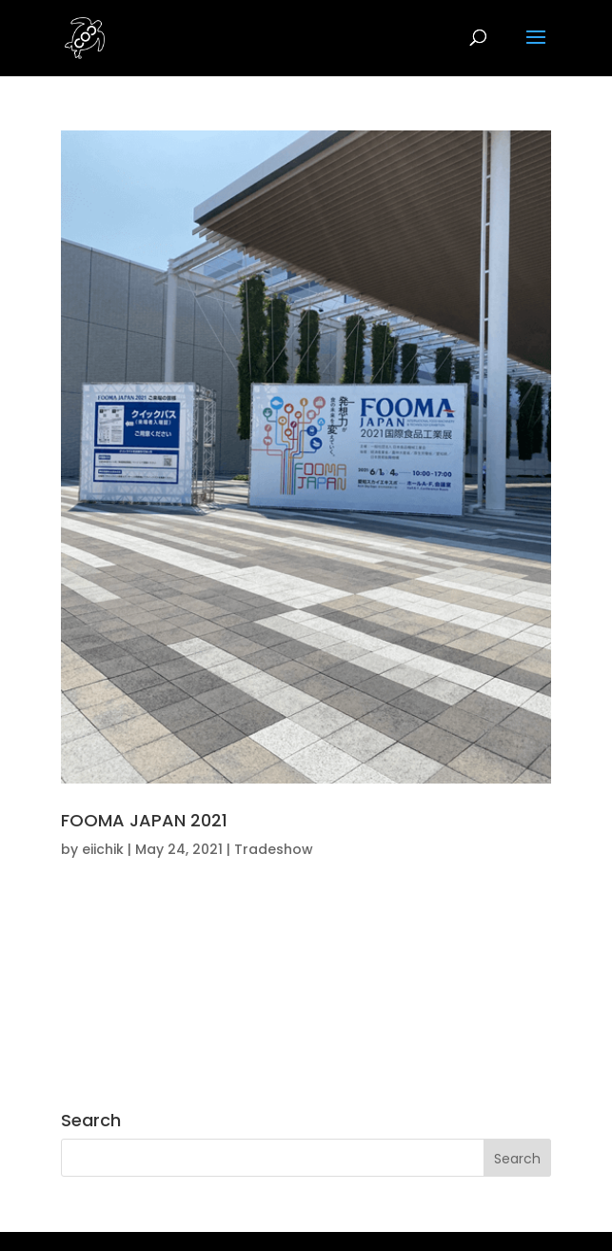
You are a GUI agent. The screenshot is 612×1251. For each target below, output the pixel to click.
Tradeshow (273, 849)
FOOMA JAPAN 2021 (144, 820)
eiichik (103, 849)
